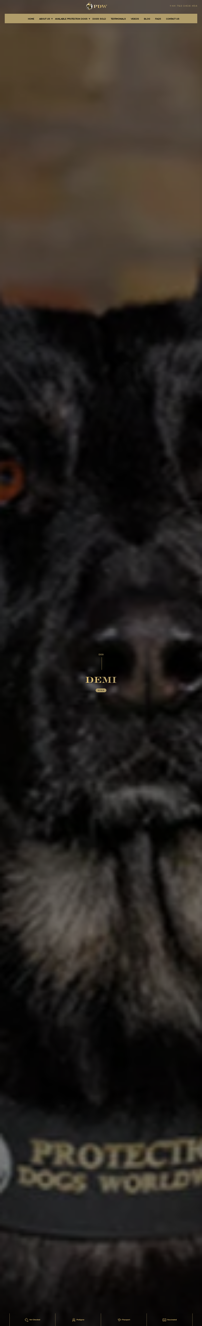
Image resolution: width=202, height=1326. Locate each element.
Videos (135, 19)
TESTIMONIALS (118, 19)
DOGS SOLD (99, 19)
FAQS (158, 19)
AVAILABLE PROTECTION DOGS (71, 19)
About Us (44, 19)
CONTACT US (172, 19)
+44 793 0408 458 (183, 5)
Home (31, 19)
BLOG (147, 19)
